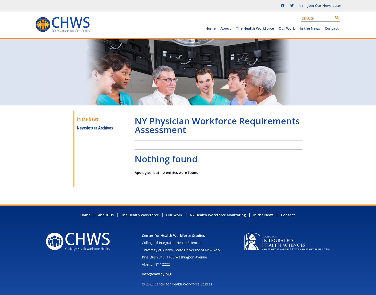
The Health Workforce (255, 28)
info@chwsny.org (156, 274)
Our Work (287, 28)
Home (211, 28)
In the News (310, 28)
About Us (106, 215)
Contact (332, 28)
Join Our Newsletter (324, 5)
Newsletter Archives (95, 128)
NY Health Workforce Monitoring (218, 215)
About (225, 28)
